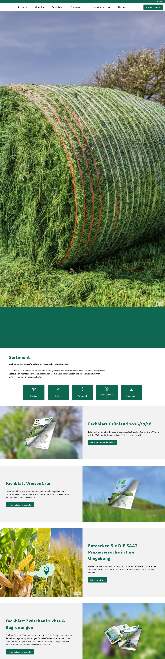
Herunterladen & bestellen (102, 442)
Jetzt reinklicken (97, 580)
